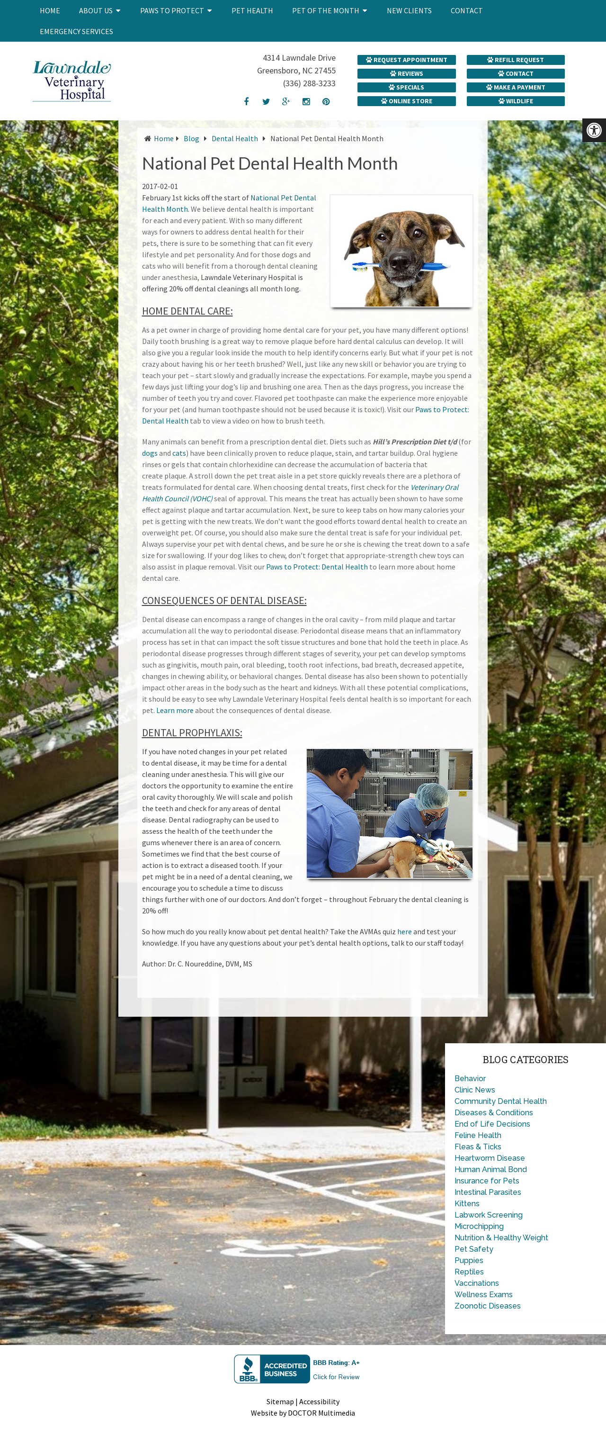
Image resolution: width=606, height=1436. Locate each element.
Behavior (470, 1078)
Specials (406, 87)
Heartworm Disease (489, 1158)
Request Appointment (406, 59)
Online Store (406, 101)
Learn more (175, 710)
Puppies (468, 1260)
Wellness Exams (483, 1294)
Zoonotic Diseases (487, 1305)
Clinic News (474, 1089)
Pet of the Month (325, 10)
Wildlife (516, 101)
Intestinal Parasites (487, 1192)
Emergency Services (76, 31)
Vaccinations (476, 1283)
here (404, 931)
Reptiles (469, 1271)
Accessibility (319, 1401)
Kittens (467, 1203)
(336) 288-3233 (309, 83)
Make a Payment (515, 87)
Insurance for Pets (486, 1180)
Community (475, 1101)
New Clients (409, 10)
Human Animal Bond (490, 1169)
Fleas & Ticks (477, 1146)
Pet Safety (473, 1249)
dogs (150, 453)
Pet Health (252, 10)
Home (50, 10)
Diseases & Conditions (493, 1112)
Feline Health (477, 1135)
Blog (191, 138)
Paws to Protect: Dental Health (317, 566)
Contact (467, 10)
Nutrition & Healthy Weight (501, 1237)
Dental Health (235, 138)
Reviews (406, 73)
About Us (96, 10)
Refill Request (515, 59)
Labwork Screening (488, 1214)
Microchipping (479, 1226)
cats (179, 453)
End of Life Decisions (492, 1124)
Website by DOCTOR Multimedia (303, 1413)
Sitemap (280, 1401)
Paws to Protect (172, 10)
